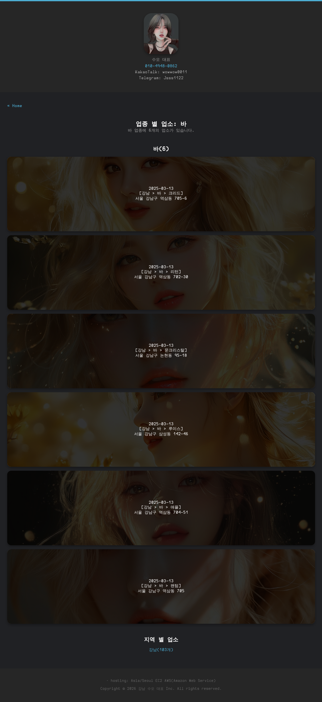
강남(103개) (161, 650)
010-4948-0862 (161, 66)
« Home (14, 106)
